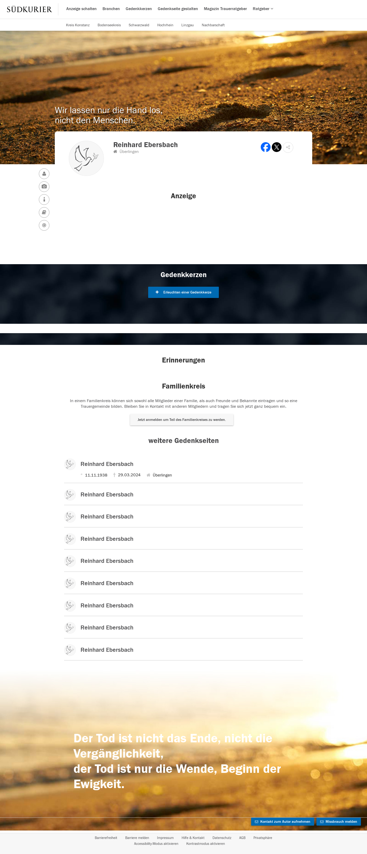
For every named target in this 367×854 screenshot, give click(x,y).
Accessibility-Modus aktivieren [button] (156, 844)
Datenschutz (222, 838)
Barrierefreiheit (106, 838)
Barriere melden (137, 838)
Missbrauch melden (338, 822)
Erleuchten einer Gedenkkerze (183, 292)
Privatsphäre (262, 838)
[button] (288, 147)
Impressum (165, 838)
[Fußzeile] (183, 841)
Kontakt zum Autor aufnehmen (282, 822)
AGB (242, 838)
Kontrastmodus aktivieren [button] (205, 844)
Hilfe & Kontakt (193, 838)
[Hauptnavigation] (183, 9)
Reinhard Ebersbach (107, 464)
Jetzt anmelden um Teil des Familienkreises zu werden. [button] (182, 420)
